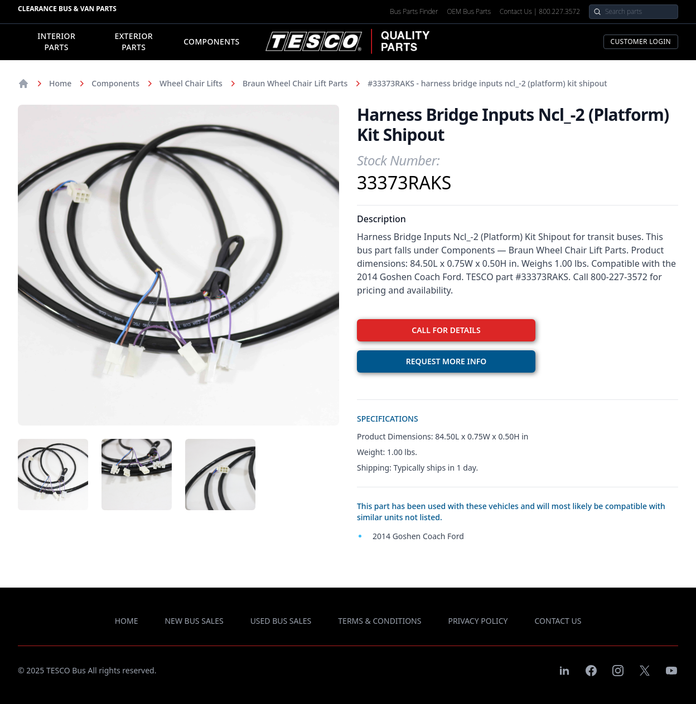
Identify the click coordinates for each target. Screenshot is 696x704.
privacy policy (478, 620)
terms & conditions (379, 620)
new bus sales (194, 620)
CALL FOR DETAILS (446, 330)
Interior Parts (56, 41)
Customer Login (641, 41)
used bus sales (281, 620)
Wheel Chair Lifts (191, 83)
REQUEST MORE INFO (446, 361)
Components (211, 41)
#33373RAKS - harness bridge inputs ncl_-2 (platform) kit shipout (487, 83)
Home (60, 83)
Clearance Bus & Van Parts (67, 8)
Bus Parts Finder (414, 11)
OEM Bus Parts (469, 11)
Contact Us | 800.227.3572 (540, 11)
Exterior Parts (134, 41)
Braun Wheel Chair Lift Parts (295, 83)
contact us (558, 620)
